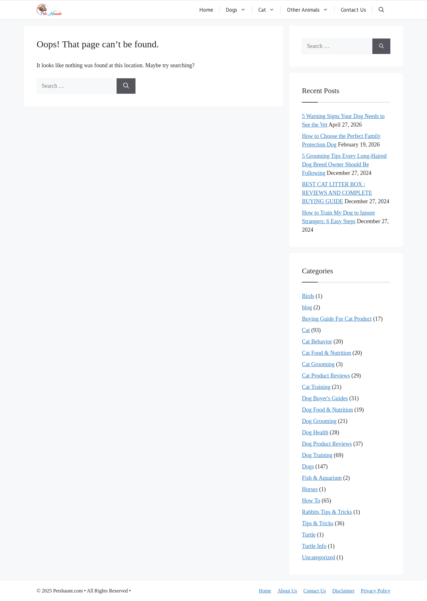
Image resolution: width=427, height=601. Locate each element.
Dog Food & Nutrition (327, 410)
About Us (287, 590)
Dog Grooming (319, 421)
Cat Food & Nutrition (326, 353)
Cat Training (316, 387)
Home (206, 9)
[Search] (126, 86)
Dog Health (315, 432)
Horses (310, 489)
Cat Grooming (318, 364)
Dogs (239, 9)
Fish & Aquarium (322, 478)
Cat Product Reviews (326, 375)
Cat (269, 9)
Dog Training (317, 455)
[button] (381, 9)
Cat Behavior (317, 341)
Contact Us (353, 9)
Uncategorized (318, 557)
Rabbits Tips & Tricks (327, 512)
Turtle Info (314, 546)
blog (307, 307)
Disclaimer (343, 590)
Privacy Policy (375, 590)
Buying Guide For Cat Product (337, 319)
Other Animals (310, 9)
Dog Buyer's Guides (325, 398)
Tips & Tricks (317, 523)
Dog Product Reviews (327, 444)
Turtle (309, 535)
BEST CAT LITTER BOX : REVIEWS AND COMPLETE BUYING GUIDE (337, 193)
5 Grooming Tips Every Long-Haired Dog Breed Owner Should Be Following (344, 164)
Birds (308, 296)
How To (311, 500)
